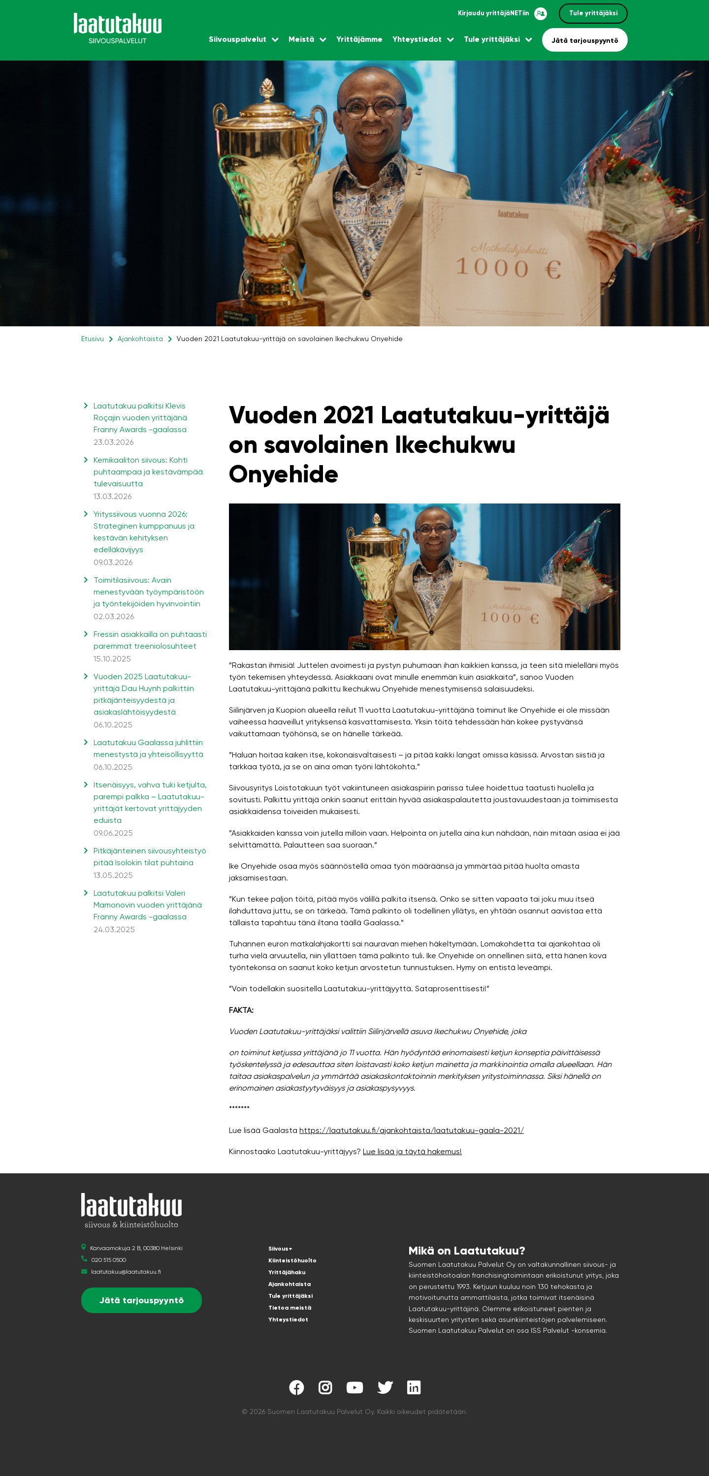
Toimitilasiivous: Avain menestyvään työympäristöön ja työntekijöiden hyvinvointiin (150, 599)
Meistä (301, 39)
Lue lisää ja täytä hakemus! (412, 1151)
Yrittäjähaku (286, 1272)
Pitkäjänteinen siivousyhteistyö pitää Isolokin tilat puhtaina (150, 863)
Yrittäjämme (359, 39)
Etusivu (92, 339)
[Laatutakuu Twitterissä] (385, 1390)
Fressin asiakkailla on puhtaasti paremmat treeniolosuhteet (150, 647)
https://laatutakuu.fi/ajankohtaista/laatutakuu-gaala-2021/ (411, 1130)
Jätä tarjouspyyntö (584, 40)
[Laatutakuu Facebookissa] (296, 1390)
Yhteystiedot (417, 39)
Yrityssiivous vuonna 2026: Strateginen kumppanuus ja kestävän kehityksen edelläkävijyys (150, 538)
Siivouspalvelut (237, 39)
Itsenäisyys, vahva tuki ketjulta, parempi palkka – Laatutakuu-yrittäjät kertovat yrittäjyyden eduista (150, 809)
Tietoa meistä (289, 1307)
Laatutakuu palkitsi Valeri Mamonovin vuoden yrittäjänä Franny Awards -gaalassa (150, 912)
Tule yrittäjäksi (593, 13)
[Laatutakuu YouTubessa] (354, 1390)
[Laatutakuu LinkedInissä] (413, 1390)
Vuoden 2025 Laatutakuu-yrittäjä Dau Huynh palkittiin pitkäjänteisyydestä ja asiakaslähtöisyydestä (150, 701)
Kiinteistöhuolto (292, 1260)
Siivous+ (280, 1248)
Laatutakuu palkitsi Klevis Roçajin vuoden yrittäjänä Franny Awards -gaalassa (150, 424)
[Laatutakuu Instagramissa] (325, 1390)
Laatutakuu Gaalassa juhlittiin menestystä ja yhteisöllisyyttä (150, 755)
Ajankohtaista (140, 339)
